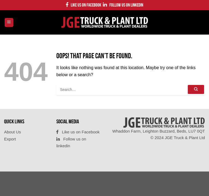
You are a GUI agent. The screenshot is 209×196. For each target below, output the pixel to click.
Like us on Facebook (83, 4)
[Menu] (9, 22)
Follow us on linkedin (123, 4)
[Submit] (196, 89)
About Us (12, 132)
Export (10, 139)
